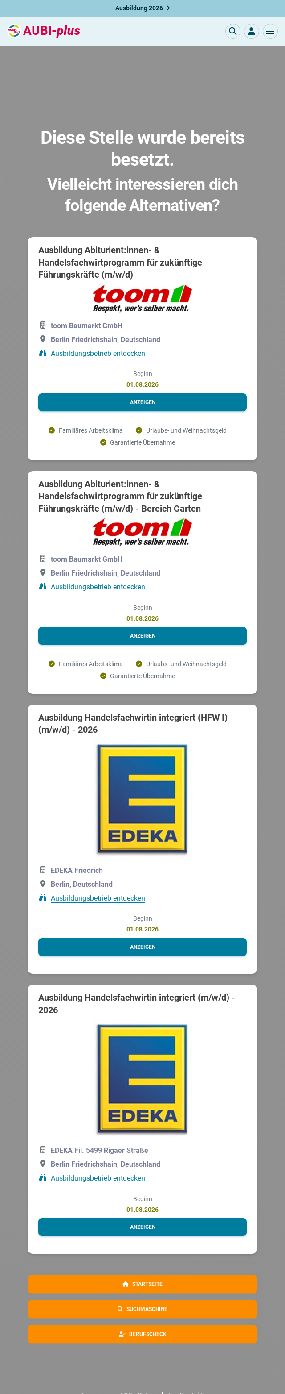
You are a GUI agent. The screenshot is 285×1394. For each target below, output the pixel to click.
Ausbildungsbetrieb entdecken (98, 353)
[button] (270, 31)
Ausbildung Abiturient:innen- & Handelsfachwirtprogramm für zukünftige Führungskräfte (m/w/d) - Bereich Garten (120, 496)
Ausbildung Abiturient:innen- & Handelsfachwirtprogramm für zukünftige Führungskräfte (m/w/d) (120, 262)
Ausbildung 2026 (142, 8)
